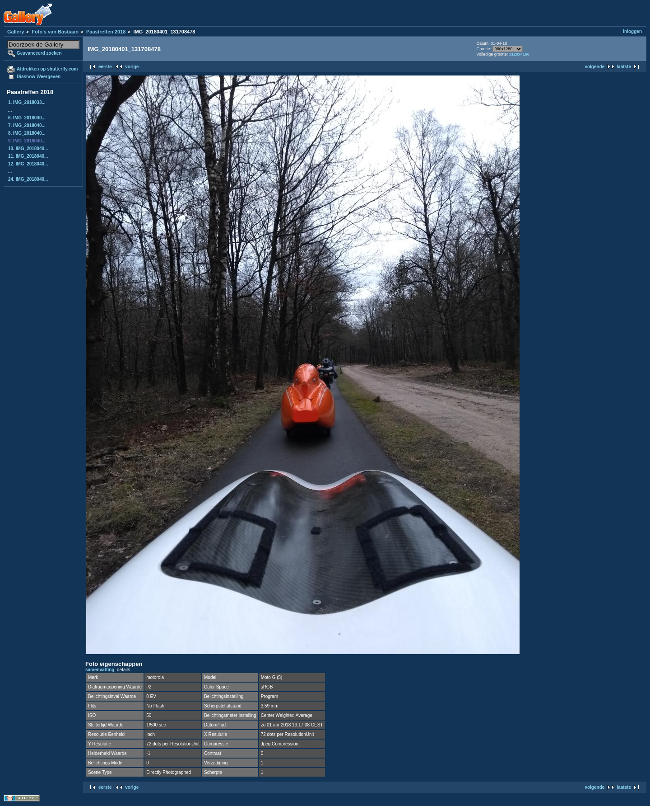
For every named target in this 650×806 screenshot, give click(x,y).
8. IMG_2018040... (27, 133)
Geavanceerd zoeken (39, 53)
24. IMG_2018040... (28, 179)
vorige (132, 66)
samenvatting (99, 669)
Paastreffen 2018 (105, 31)
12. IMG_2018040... (28, 163)
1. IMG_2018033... (27, 102)
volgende (594, 66)
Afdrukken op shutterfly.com (47, 68)
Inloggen (632, 31)
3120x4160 (519, 54)
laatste (624, 66)
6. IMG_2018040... (27, 117)
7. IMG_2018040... (27, 125)
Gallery (15, 31)
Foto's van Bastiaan (55, 31)
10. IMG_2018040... (28, 148)
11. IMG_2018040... (28, 156)
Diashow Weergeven (38, 76)
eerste (104, 66)
